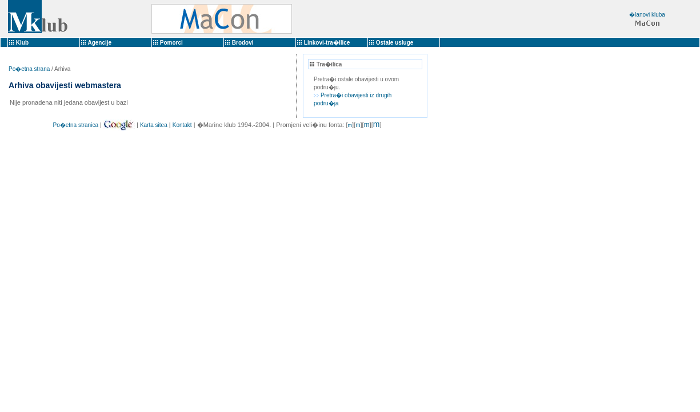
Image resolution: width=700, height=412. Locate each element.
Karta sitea (153, 125)
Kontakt (182, 125)
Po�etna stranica (75, 125)
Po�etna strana (29, 69)
